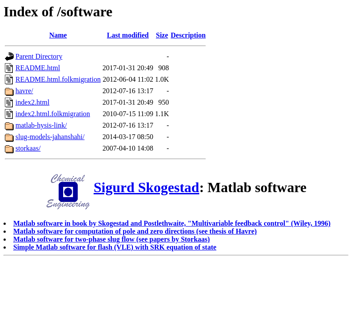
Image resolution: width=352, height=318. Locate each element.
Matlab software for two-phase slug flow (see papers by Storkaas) (111, 239)
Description (188, 35)
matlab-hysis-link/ (41, 125)
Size (162, 35)
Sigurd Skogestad (146, 187)
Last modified (128, 35)
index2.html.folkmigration (52, 113)
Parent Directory (38, 56)
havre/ (24, 91)
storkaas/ (28, 148)
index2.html (32, 102)
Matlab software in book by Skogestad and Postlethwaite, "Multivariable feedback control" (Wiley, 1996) (171, 223)
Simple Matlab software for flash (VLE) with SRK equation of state (114, 247)
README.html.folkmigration (58, 79)
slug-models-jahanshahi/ (49, 136)
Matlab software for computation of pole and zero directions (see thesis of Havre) (135, 231)
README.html (37, 68)
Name (58, 35)
